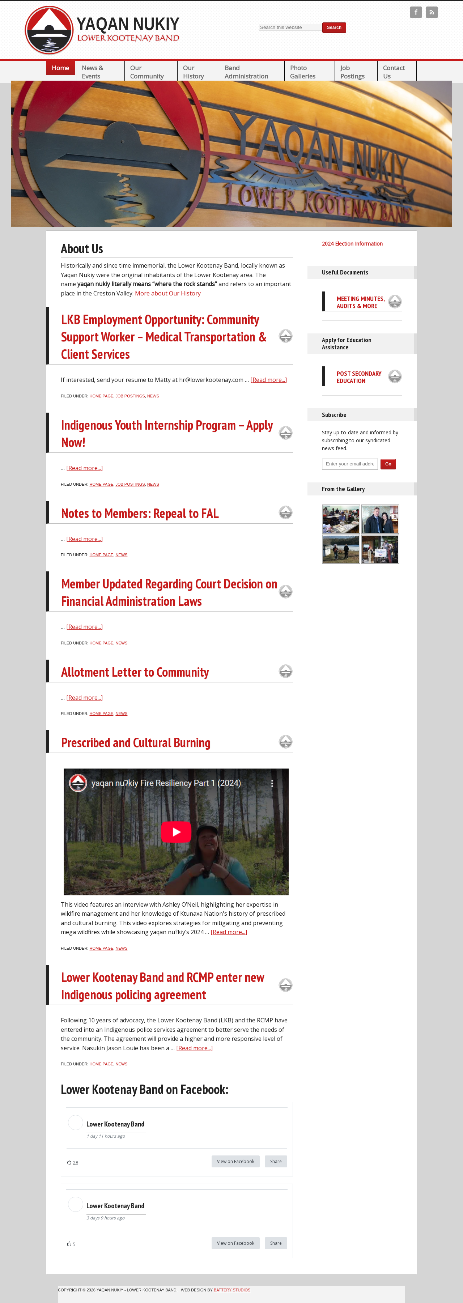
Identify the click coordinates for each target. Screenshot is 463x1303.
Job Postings (130, 396)
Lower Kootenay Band (104, 30)
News (153, 396)
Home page (101, 396)
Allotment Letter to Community (135, 671)
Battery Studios (232, 1290)
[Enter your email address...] (350, 464)
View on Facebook (235, 1161)
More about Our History (168, 293)
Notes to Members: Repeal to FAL (140, 512)
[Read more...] (268, 380)
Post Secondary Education (359, 377)
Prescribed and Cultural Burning (136, 742)
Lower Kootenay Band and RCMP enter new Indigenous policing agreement (162, 985)
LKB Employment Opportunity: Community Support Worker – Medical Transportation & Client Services (164, 336)
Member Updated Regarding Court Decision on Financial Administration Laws (169, 592)
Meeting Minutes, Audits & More (361, 302)
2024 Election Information (352, 243)
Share (276, 1161)
